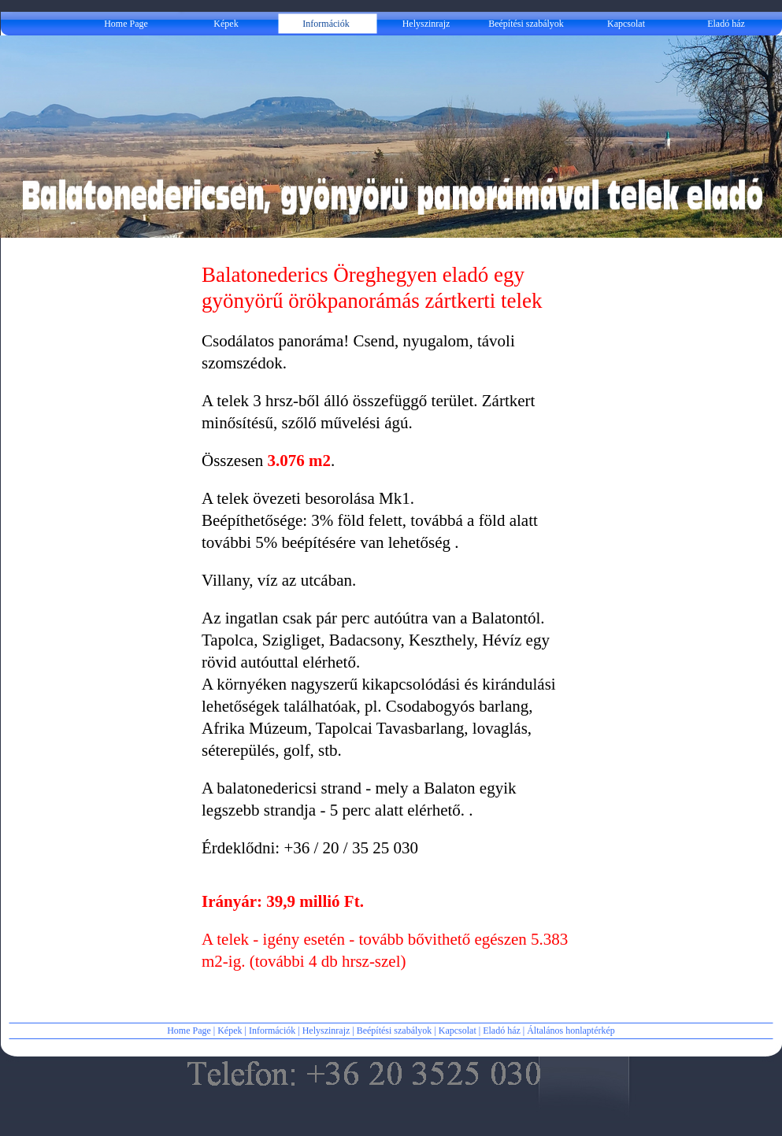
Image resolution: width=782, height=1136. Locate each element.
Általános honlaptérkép (571, 1030)
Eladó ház (502, 1030)
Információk (272, 1030)
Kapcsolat (457, 1030)
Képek (229, 1030)
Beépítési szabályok (394, 1030)
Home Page (189, 1030)
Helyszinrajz (326, 1030)
